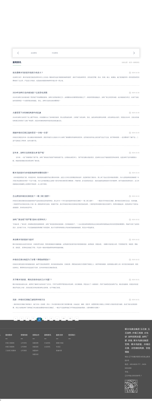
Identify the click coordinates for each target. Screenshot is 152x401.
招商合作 (97, 4)
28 (63, 319)
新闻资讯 (108, 4)
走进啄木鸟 (21, 4)
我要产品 (32, 4)
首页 (130, 62)
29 (70, 319)
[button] (18, 53)
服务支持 (119, 3)
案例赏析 (44, 3)
